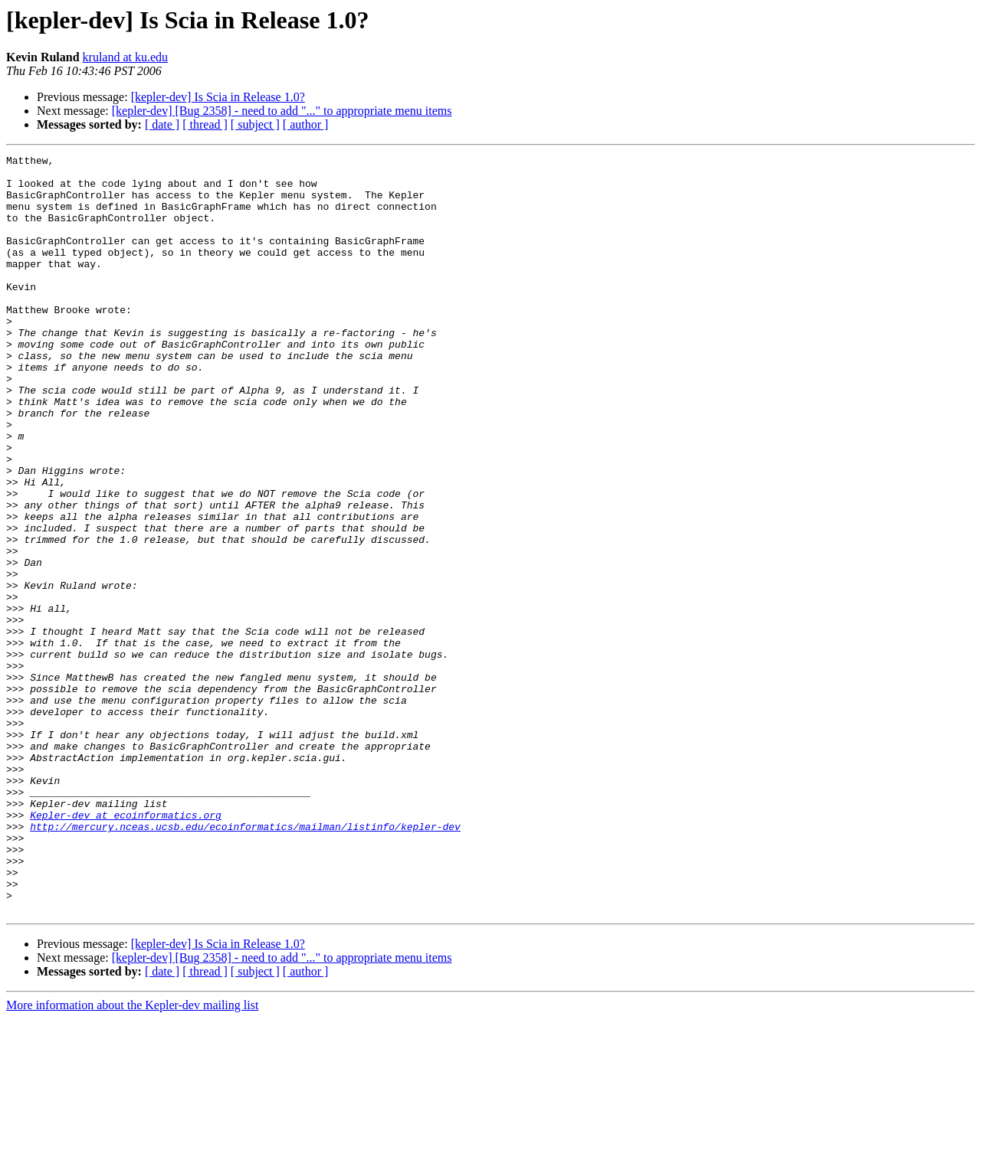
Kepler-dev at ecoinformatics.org (125, 948)
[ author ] (306, 124)
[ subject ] (255, 124)
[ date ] (162, 124)
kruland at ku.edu (126, 57)
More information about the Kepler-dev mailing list (132, 1156)
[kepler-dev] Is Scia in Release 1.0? (218, 96)
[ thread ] (205, 124)
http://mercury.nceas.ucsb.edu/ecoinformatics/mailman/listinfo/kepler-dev (245, 962)
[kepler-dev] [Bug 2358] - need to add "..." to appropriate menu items (282, 110)
